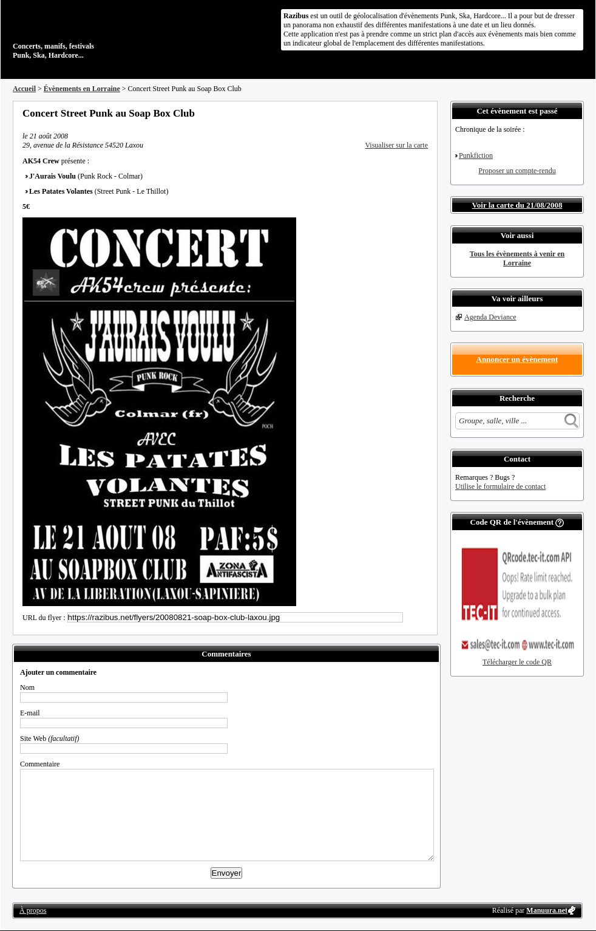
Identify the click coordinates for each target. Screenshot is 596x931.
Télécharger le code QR (517, 662)
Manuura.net (546, 910)
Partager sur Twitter (391, 113)
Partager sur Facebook (374, 113)
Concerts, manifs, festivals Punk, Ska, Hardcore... (91, 33)
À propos (32, 910)
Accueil (24, 88)
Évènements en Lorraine (82, 88)
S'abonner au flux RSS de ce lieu (423, 113)
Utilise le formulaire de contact (500, 486)
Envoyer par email (407, 113)
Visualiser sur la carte (396, 145)
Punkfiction (476, 155)
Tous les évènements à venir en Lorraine (517, 258)
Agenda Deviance (490, 317)
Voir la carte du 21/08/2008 (517, 205)
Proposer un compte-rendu (516, 170)
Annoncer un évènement (517, 359)
